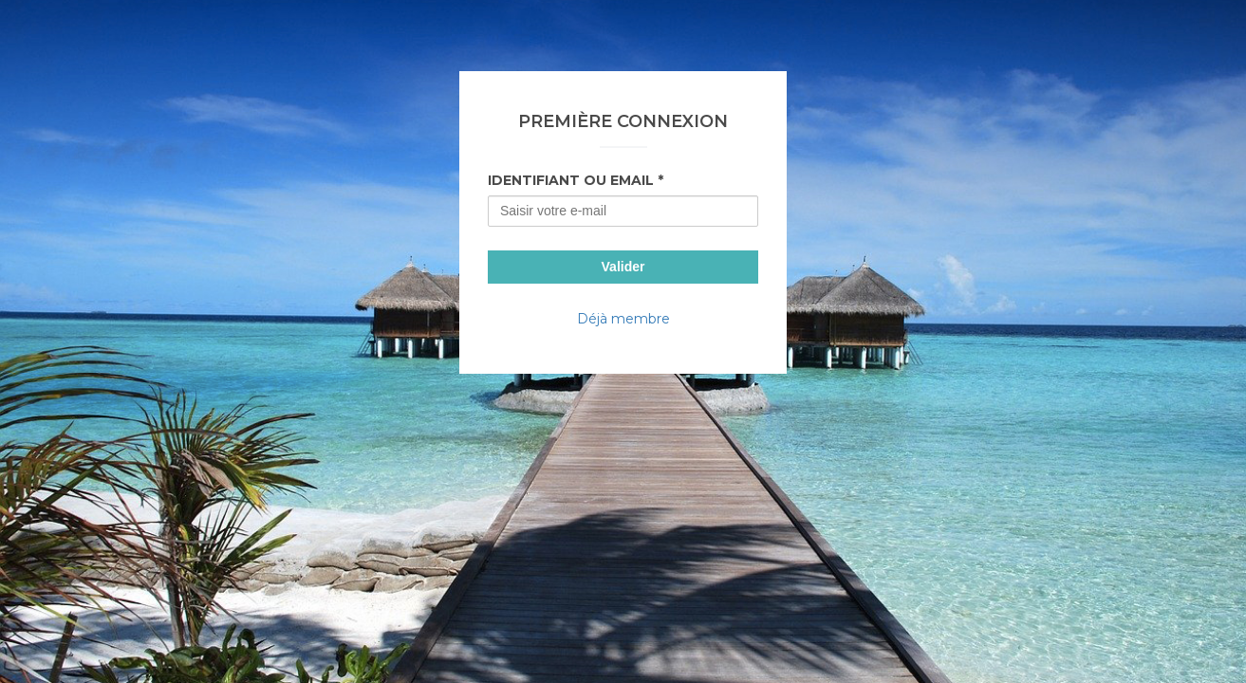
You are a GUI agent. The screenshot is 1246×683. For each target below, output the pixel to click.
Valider (623, 266)
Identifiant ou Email (571, 180)
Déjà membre (623, 318)
